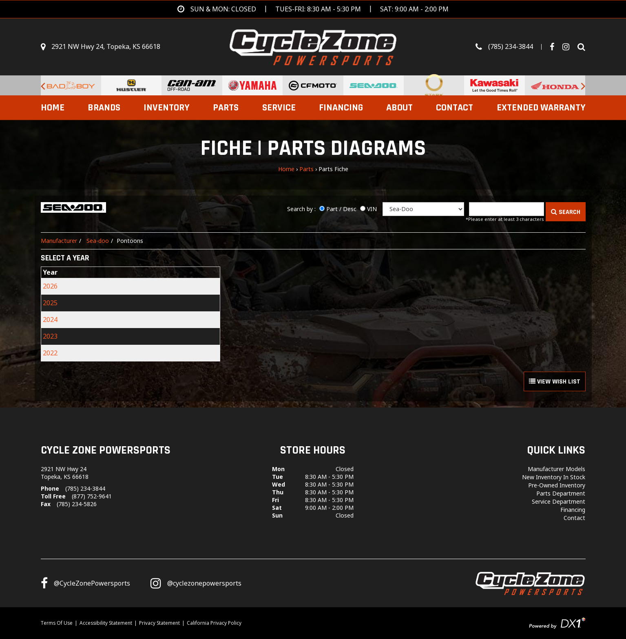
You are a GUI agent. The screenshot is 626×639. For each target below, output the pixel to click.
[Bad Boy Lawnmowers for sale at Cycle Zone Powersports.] (71, 85)
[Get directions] (313, 9)
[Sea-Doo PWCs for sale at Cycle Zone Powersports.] (373, 85)
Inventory (167, 107)
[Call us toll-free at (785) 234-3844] (513, 47)
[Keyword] (506, 209)
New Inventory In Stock (553, 477)
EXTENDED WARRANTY (541, 107)
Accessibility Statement (106, 622)
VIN (372, 209)
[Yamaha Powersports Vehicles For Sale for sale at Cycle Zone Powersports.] (252, 85)
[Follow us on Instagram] (195, 583)
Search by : (301, 209)
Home (52, 107)
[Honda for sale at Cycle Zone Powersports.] (555, 85)
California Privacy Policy (214, 622)
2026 (50, 286)
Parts (226, 107)
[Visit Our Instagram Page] (568, 47)
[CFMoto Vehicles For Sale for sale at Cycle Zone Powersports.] (313, 85)
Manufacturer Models (556, 469)
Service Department (558, 501)
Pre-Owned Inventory (556, 485)
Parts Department (560, 493)
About (399, 107)
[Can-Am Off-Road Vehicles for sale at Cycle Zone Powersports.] (191, 85)
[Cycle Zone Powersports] (313, 46)
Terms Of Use (57, 622)
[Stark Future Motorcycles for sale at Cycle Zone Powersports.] (434, 85)
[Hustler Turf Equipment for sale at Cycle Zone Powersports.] (131, 85)
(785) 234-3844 (85, 488)
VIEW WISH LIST (554, 381)
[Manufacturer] (423, 209)
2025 (50, 302)
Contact (454, 107)
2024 (50, 319)
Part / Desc (341, 209)
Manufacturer (59, 241)
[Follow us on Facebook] (555, 47)
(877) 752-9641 (92, 496)
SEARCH (565, 212)
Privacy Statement (159, 622)
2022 (50, 352)
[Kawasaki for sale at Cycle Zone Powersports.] (494, 85)
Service (279, 107)
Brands (104, 107)
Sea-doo (97, 241)
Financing (341, 107)
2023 (50, 336)
